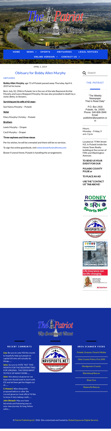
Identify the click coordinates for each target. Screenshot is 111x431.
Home (16, 52)
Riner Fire (91, 380)
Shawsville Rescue (91, 387)
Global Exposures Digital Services (83, 420)
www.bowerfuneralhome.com (51, 147)
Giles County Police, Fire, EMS (91, 359)
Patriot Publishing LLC (25, 420)
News (30, 52)
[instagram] (57, 43)
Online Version (44, 57)
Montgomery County (91, 366)
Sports (45, 52)
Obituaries (64, 52)
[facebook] (48, 43)
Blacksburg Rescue (91, 373)
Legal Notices (88, 52)
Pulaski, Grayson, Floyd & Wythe (91, 352)
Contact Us (69, 57)
